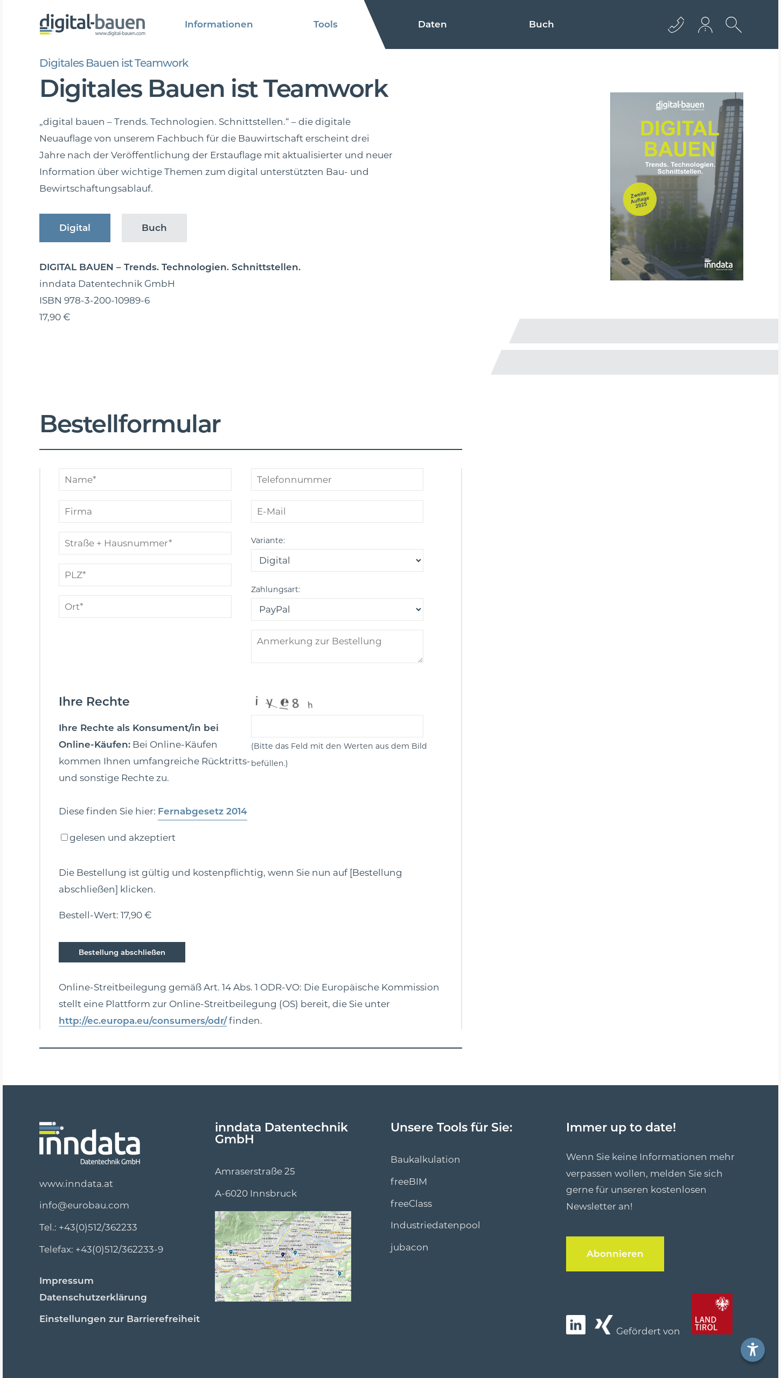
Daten (432, 24)
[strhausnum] (145, 543)
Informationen (219, 24)
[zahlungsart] (337, 609)
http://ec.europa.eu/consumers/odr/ (130, 1020)
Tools (326, 24)
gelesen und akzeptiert (122, 837)
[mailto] (337, 511)
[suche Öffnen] (731, 33)
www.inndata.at (76, 1183)
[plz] (145, 575)
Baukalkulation (425, 1159)
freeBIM (408, 1181)
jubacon (409, 1246)
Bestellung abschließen (116, 952)
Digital (72, 228)
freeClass (411, 1203)
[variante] (337, 560)
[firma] (145, 511)
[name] (145, 479)
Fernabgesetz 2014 (197, 811)
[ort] (145, 606)
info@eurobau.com (84, 1204)
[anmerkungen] (337, 646)
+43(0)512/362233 (98, 1226)
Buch (541, 24)
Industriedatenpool (435, 1224)
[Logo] (92, 25)
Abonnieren (610, 1253)
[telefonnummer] (337, 479)
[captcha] (337, 726)
